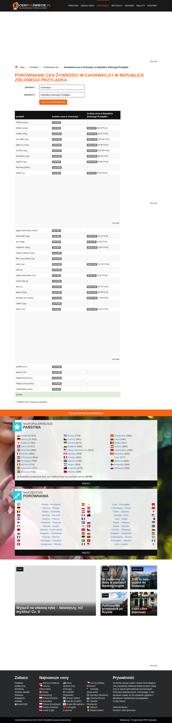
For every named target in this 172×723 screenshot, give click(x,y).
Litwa (117, 439)
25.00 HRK (57, 378)
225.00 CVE (92, 134)
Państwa (73, 5)
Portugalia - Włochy (121, 540)
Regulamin (20, 698)
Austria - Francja (51, 518)
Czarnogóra (120, 450)
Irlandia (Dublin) (73, 701)
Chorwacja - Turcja (121, 508)
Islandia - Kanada (51, 515)
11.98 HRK (57, 383)
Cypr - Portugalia (121, 504)
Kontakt (152, 5)
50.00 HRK (57, 259)
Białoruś (118, 460)
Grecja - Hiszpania (51, 504)
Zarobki (129, 5)
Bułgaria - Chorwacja (51, 533)
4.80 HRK (56, 230)
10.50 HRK (57, 270)
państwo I (30, 87)
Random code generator (124, 710)
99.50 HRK (57, 150)
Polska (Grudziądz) (52, 704)
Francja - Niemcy (51, 537)
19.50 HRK (57, 134)
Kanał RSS (22, 704)
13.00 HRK (57, 167)
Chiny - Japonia (121, 511)
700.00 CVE (92, 150)
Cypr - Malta (121, 518)
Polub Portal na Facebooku (86, 413)
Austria (117, 446)
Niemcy (24, 439)
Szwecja (25, 471)
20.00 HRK (57, 372)
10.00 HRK (57, 287)
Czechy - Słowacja (121, 529)
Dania (24, 446)
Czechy (71, 439)
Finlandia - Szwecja (51, 522)
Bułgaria (72, 446)
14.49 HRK (57, 304)
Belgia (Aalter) (97, 710)
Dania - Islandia (121, 526)
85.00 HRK (57, 264)
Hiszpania (26, 468)
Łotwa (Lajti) (48, 710)
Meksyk (93, 707)
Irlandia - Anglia (51, 526)
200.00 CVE (92, 298)
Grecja (71, 435)
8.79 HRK (56, 122)
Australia (72, 468)
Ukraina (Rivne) (97, 698)
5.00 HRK (56, 236)
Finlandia (119, 464)
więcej (86, 483)
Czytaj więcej (119, 701)
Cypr (116, 457)
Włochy (24, 464)
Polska (24, 435)
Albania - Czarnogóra (51, 529)
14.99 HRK (57, 145)
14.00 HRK (57, 281)
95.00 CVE (91, 173)
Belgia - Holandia (51, 511)
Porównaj (103, 5)
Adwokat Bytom (120, 707)
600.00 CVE (92, 139)
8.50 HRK (56, 309)
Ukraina (72, 442)
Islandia (72, 460)
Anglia (24, 442)
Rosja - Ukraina (121, 522)
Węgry (71, 464)
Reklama (19, 695)
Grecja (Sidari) (73, 698)
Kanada (72, 453)
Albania (71, 471)
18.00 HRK (57, 292)
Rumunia (119, 453)
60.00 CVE (91, 275)
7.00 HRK (56, 247)
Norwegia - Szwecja (51, 540)
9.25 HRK (56, 389)
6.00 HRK (56, 173)
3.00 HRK (56, 128)
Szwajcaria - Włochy (51, 544)
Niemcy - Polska (51, 508)
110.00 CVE (92, 236)
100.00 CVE (92, 247)
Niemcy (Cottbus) (51, 683)
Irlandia (24, 453)
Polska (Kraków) (50, 707)
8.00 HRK (56, 162)
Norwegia (26, 460)
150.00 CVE (92, 287)
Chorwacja (26, 457)
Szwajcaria (119, 435)
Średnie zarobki (22, 692)
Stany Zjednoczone (78, 450)
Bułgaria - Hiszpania (121, 533)
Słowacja (119, 468)
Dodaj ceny (87, 5)
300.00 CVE (92, 264)
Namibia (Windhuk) (99, 695)
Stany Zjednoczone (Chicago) (69, 686)
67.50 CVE (91, 242)
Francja (71, 457)
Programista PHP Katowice (144, 720)
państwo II (29, 95)
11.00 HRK (57, 156)
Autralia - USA (121, 515)
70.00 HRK (57, 367)
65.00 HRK (57, 139)
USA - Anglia (121, 544)
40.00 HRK (57, 253)
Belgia (117, 442)
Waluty (140, 5)
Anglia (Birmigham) (75, 704)
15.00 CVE (91, 128)
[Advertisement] (86, 39)
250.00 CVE (92, 145)
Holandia (25, 450)
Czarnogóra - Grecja (121, 537)
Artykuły (116, 5)
